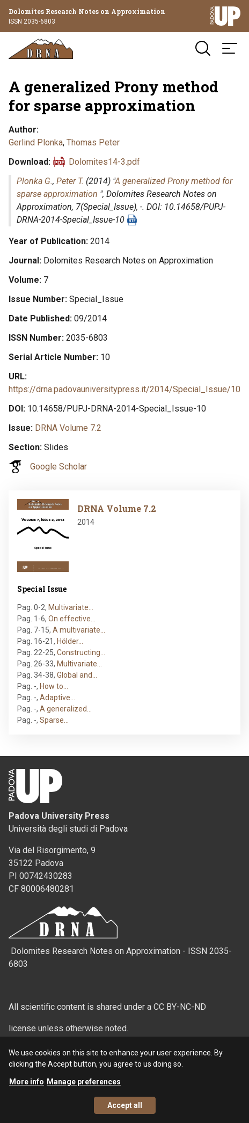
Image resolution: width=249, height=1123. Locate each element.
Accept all (124, 1111)
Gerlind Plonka (36, 142)
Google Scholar (58, 466)
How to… (54, 686)
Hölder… (70, 641)
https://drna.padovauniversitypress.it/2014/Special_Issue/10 (124, 389)
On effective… (72, 618)
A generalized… (66, 708)
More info (26, 1087)
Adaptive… (57, 697)
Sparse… (54, 720)
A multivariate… (79, 630)
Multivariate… (70, 607)
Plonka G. (35, 181)
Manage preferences (84, 1087)
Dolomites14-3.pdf (104, 162)
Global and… (77, 675)
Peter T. (70, 181)
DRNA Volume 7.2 (68, 428)
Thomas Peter (93, 142)
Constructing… (81, 652)
